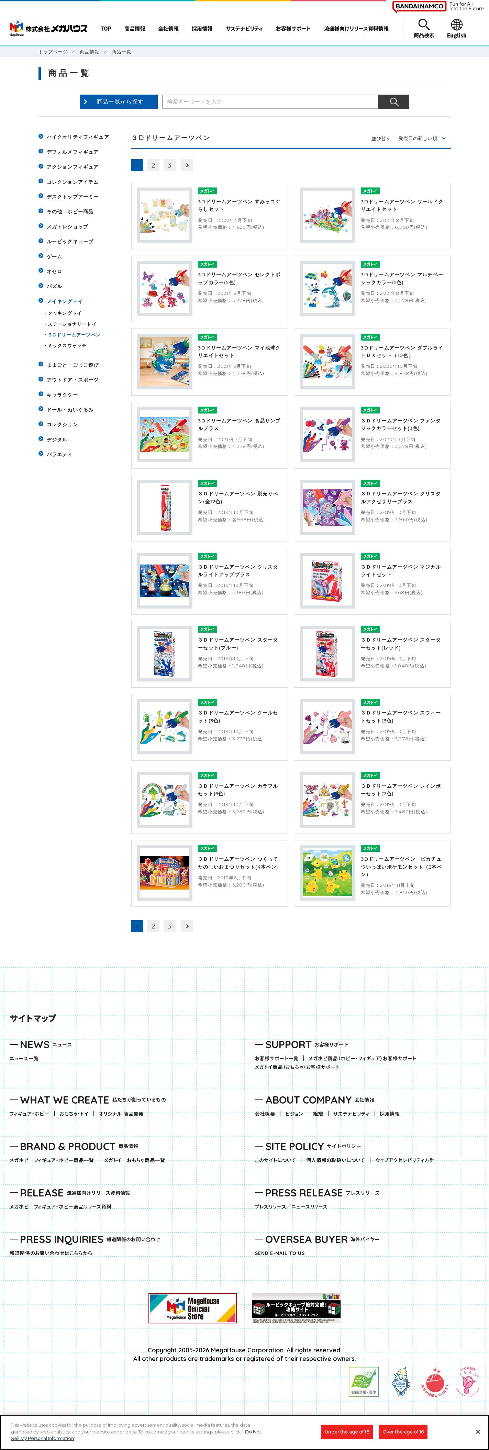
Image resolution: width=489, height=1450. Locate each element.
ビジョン (294, 1114)
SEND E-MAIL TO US (280, 1253)
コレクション (62, 424)
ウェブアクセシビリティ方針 (405, 1160)
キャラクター (62, 395)
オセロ (55, 271)
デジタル (57, 440)
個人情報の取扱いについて (335, 1160)
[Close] (478, 1432)
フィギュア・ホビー (32, 1114)
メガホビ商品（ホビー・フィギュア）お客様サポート (365, 1058)
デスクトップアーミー (73, 197)
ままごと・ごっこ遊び (73, 365)
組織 (318, 1114)
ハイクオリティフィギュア (78, 137)
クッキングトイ (65, 313)
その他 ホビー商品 (70, 211)
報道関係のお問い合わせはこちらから (51, 1253)
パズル (55, 286)
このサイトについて (276, 1160)
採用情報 (390, 1114)
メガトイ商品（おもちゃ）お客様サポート (300, 1067)
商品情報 (90, 51)
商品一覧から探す (120, 101)
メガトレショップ (68, 227)
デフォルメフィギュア (73, 152)
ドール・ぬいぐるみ (70, 410)
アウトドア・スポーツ (73, 380)
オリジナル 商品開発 (121, 1114)
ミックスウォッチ (67, 345)
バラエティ (60, 454)
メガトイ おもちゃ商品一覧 (137, 1160)
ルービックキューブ (70, 241)
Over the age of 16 (403, 1432)
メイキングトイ (65, 301)
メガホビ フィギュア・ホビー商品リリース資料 (63, 1207)
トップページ (53, 51)
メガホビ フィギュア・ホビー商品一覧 (54, 1160)
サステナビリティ (351, 1114)
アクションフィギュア (73, 167)
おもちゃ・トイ (76, 1114)
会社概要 (265, 1114)
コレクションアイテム (73, 182)
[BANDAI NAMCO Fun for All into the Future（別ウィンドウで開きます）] (438, 7)
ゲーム (55, 257)
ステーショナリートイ (72, 324)
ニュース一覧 (24, 1058)
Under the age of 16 (347, 1432)
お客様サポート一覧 (277, 1058)
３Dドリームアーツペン (74, 334)
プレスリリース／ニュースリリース (291, 1207)
